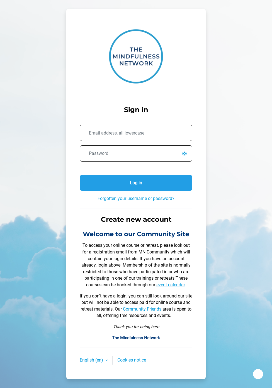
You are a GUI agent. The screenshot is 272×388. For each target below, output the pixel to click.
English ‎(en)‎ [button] (92, 360)
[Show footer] (258, 374)
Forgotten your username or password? (136, 198)
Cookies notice (131, 360)
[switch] (185, 153)
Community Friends (142, 309)
